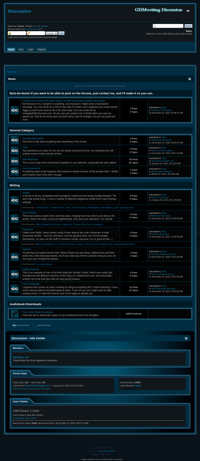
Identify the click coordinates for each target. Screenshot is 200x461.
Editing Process (30, 269)
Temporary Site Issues (161, 110)
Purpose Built (79, 224)
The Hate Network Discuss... (164, 254)
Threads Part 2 (57, 207)
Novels (26, 192)
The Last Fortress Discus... (163, 274)
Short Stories (29, 212)
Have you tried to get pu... (163, 150)
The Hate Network (44, 264)
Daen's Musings (31, 284)
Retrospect (82, 207)
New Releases (30, 159)
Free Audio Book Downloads (37, 312)
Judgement (67, 224)
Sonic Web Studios (107, 451)
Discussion (19, 11)
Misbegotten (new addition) (100, 207)
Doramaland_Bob (21, 418)
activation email (33, 29)
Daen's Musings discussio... (164, 288)
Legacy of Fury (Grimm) (88, 244)
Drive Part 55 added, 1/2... (163, 161)
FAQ (24, 147)
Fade (67, 207)
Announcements (31, 168)
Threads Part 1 (42, 207)
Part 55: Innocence (160, 197)
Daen (164, 107)
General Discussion (33, 138)
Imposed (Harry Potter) (124, 244)
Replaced (98, 224)
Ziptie (38, 224)
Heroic (90, 224)
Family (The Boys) (67, 244)
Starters (26, 249)
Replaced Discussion (161, 216)
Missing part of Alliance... (162, 171)
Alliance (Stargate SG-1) (47, 244)
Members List (21, 357)
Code (73, 207)
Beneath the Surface (51, 224)
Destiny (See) (106, 244)
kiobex (138, 385)
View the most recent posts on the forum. (32, 389)
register (44, 26)
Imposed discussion (160, 234)
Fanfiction (27, 229)
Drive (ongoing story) (124, 207)
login (35, 26)
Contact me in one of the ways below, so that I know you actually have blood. (63, 100)
